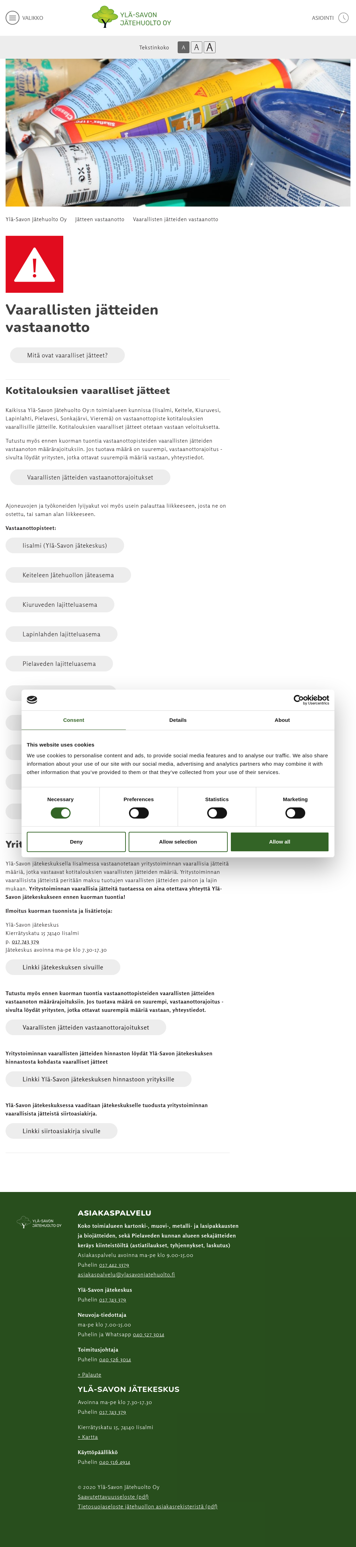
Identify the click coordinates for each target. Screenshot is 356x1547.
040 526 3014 (115, 1359)
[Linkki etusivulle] (131, 17)
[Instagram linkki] (80, 1523)
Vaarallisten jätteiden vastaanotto (175, 219)
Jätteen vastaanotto (100, 219)
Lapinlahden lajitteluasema (61, 634)
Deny (76, 842)
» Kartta (88, 1436)
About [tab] (282, 720)
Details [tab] (178, 720)
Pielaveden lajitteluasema (59, 663)
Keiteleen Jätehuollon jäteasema (68, 575)
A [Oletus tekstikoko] (183, 47)
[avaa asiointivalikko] (331, 18)
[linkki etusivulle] (39, 1222)
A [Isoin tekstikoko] (209, 47)
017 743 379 (25, 941)
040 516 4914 (114, 1461)
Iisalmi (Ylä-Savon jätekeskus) (65, 545)
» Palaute (90, 1374)
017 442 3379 (114, 1264)
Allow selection (178, 842)
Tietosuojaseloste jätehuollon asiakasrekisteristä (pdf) (148, 1506)
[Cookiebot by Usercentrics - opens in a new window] (298, 700)
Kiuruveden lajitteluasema (60, 604)
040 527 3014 (148, 1334)
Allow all (279, 842)
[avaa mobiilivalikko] (24, 18)
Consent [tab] (73, 720)
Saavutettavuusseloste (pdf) (113, 1496)
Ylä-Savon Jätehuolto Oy (36, 219)
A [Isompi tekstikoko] (196, 47)
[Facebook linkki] (75, 1523)
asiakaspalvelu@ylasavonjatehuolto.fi (126, 1274)
